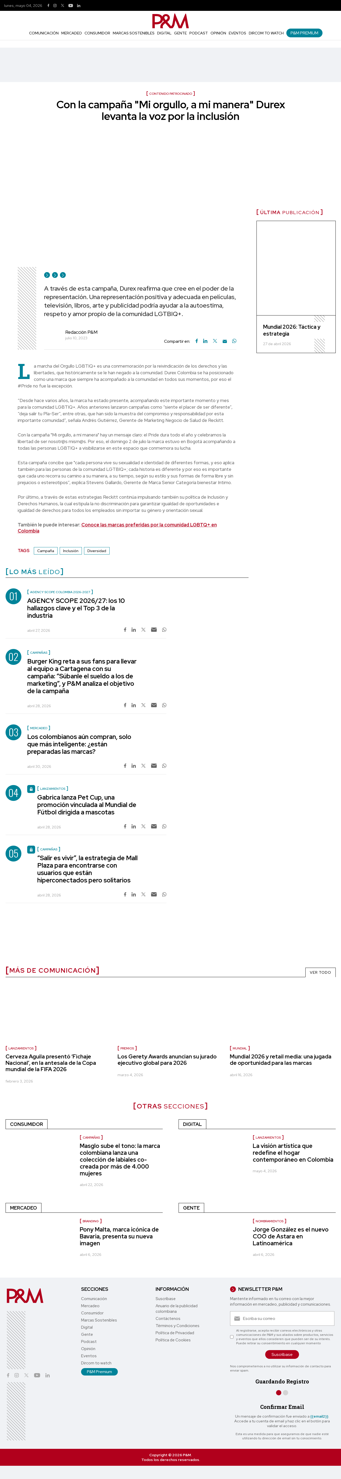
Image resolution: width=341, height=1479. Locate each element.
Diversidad (96, 550)
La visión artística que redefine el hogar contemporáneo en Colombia (293, 1153)
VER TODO (320, 972)
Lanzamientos (268, 1137)
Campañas (91, 1137)
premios (127, 1048)
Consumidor (97, 33)
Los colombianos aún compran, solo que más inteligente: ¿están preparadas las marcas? (79, 744)
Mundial (240, 1048)
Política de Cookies (173, 1340)
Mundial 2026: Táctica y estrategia (291, 330)
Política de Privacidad (175, 1333)
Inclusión (70, 550)
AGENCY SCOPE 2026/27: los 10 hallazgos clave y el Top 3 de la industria (76, 608)
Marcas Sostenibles (134, 33)
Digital (164, 33)
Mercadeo (71, 33)
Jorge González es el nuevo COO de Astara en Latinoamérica (291, 1236)
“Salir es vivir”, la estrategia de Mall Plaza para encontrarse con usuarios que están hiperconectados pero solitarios (87, 869)
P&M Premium (304, 33)
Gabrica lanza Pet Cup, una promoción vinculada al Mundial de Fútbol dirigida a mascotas (86, 804)
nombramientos (269, 1221)
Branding (91, 1221)
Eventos (237, 33)
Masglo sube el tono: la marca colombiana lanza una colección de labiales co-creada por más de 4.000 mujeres (120, 1159)
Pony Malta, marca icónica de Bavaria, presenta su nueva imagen (119, 1236)
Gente (180, 33)
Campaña (45, 550)
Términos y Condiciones (177, 1325)
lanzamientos (21, 1048)
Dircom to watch (266, 33)
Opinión (218, 33)
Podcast (198, 33)
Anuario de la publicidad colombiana (177, 1308)
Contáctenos (168, 1318)
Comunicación (44, 33)
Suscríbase (166, 1298)
